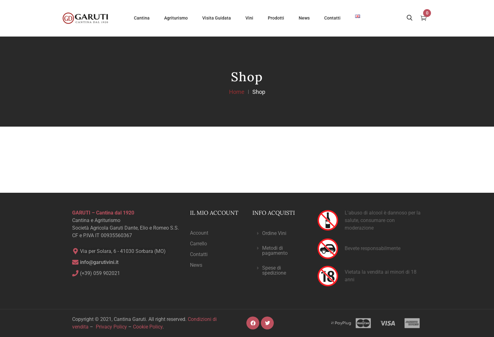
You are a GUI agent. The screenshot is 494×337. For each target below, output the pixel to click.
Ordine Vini (274, 233)
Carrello (198, 244)
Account (199, 233)
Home (236, 92)
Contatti (199, 254)
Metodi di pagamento (275, 250)
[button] (279, 233)
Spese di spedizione (274, 270)
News (196, 265)
